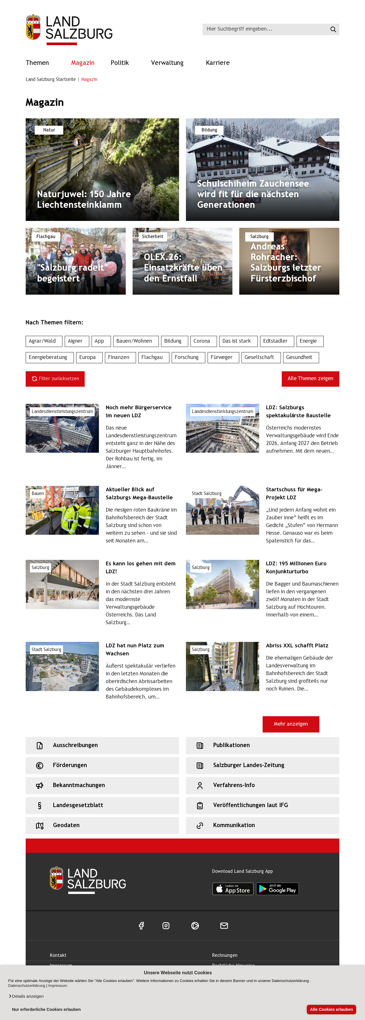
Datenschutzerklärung (26, 985)
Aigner (77, 341)
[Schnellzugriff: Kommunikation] (262, 825)
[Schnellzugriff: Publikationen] (262, 745)
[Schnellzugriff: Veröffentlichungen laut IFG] (262, 805)
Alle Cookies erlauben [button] (331, 1009)
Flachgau (153, 357)
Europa (89, 357)
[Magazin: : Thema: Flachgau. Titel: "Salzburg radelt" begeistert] (76, 261)
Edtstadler (277, 341)
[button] (26, 996)
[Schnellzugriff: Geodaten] (102, 825)
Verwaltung (170, 63)
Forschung (188, 357)
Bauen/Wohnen (136, 341)
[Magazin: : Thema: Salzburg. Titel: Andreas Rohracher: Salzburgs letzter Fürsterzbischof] (289, 261)
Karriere (221, 63)
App (101, 341)
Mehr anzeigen (291, 724)
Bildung (174, 341)
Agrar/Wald (44, 341)
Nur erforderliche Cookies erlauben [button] (46, 1009)
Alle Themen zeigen (310, 378)
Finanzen (120, 357)
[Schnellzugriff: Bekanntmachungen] (102, 785)
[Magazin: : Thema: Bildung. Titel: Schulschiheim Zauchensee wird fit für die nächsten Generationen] (262, 169)
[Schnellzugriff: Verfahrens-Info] (262, 785)
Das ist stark (238, 341)
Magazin (83, 63)
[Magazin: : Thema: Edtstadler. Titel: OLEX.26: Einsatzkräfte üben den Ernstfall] (183, 261)
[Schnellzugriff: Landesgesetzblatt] (102, 805)
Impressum (57, 985)
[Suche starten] (333, 29)
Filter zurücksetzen (55, 379)
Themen (40, 63)
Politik (123, 63)
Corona (204, 341)
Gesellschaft (261, 357)
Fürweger (223, 357)
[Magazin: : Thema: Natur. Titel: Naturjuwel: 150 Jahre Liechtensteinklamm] (102, 169)
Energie (310, 341)
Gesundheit (301, 357)
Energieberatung (50, 357)
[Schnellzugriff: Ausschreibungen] (102, 745)
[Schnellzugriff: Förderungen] (102, 765)
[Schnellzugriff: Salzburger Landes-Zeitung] (262, 765)
